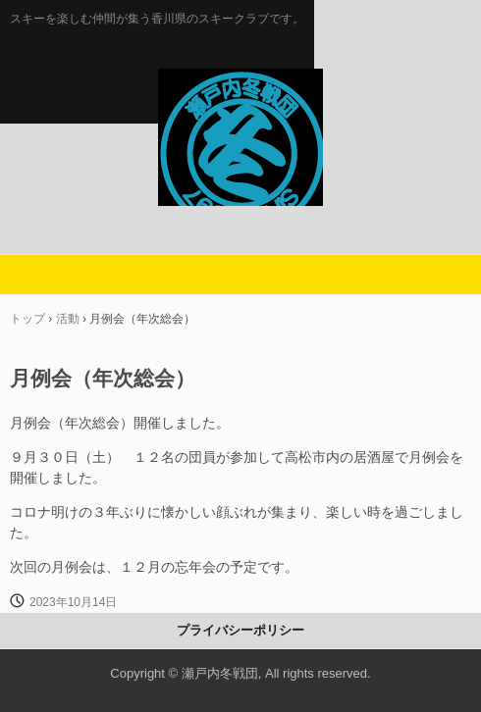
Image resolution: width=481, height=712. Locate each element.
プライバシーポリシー (240, 630)
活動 (68, 319)
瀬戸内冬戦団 (240, 89)
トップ (27, 319)
